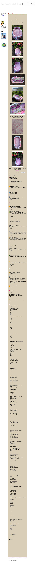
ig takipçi (11, 528)
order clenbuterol (12, 411)
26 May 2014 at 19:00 (17, 272)
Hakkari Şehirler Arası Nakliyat (14, 393)
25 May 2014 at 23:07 (15, 261)
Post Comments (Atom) (14, 560)
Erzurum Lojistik (12, 353)
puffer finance (12, 501)
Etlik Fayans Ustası (12, 421)
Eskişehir (11, 337)
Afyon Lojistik (12, 344)
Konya (11, 327)
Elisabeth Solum (12, 294)
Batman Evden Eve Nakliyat (13, 409)
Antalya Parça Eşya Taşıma (13, 398)
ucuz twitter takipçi (12, 533)
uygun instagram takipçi (13, 525)
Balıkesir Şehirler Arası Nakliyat (14, 380)
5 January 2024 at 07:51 (18, 452)
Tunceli (11, 336)
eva (10, 237)
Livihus (11, 276)
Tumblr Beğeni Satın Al (13, 482)
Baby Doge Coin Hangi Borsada (14, 467)
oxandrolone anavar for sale (13, 415)
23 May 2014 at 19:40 (15, 186)
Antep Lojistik (12, 351)
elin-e (11, 192)
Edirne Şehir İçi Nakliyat (13, 390)
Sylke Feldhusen (12, 272)
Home (18, 558)
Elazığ (11, 318)
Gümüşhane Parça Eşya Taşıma (14, 360)
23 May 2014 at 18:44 (14, 177)
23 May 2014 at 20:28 (16, 196)
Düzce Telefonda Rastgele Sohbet (14, 434)
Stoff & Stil (15, 22)
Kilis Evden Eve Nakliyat (13, 424)
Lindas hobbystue (12, 206)
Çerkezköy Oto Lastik (12, 399)
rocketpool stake (12, 499)
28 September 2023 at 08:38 (15, 308)
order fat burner (12, 412)
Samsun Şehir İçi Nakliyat (13, 379)
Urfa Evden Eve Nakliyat (13, 403)
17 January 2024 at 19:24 (18, 475)
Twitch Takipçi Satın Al (13, 469)
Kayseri (11, 319)
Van (10, 334)
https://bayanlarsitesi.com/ (13, 309)
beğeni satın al (12, 526)
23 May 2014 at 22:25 (16, 219)
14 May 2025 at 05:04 (16, 523)
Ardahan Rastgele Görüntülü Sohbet (14, 449)
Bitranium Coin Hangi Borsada (14, 422)
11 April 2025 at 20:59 (20, 519)
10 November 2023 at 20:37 (18, 385)
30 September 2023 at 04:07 (18, 316)
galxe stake (11, 500)
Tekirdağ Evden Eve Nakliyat (13, 414)
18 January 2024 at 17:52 (19, 486)
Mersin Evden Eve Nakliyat (13, 410)
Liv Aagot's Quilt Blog (11, 3)
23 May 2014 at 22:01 (16, 211)
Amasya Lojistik (12, 392)
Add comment (10, 539)
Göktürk (11, 310)
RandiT (11, 261)
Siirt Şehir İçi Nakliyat (12, 404)
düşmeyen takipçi (12, 536)
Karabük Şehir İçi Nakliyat (13, 378)
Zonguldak (11, 328)
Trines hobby (12, 225)
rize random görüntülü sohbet (13, 460)
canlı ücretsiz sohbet (12, 445)
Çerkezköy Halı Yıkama (13, 425)
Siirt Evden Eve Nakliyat (13, 391)
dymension (11, 503)
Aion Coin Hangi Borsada (13, 470)
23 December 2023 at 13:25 (18, 430)
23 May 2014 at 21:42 (17, 206)
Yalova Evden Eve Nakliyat (13, 381)
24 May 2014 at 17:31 (14, 248)
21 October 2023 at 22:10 (20, 341)
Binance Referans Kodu (13, 479)
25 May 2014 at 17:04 (16, 255)
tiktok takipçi (11, 535)
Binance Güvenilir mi (12, 368)
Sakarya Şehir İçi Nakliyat (13, 401)
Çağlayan (11, 312)
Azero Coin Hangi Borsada (13, 481)
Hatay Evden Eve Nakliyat (13, 362)
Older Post (25, 558)
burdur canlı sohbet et (13, 455)
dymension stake (12, 505)
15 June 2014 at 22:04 (17, 294)
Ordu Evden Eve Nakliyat (13, 400)
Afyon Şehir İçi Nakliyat (13, 389)
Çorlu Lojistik (11, 342)
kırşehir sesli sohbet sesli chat (14, 433)
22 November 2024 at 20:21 (22, 497)
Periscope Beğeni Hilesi (13, 493)
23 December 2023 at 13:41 (19, 441)
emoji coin (11, 502)
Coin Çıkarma (12, 478)
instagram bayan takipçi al (13, 510)
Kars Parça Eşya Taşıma (13, 388)
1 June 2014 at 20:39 (15, 285)
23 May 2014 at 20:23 (14, 192)
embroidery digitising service (14, 519)
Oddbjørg (11, 186)
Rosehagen (11, 211)
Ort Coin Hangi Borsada (13, 494)
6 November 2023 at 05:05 (19, 357)
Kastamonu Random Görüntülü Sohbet (15, 448)
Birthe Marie (11, 196)
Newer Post (10, 558)
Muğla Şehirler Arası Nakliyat (13, 377)
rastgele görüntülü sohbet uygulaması (14, 458)
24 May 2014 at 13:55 (14, 237)
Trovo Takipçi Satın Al (12, 466)
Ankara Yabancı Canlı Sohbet (13, 436)
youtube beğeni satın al (13, 534)
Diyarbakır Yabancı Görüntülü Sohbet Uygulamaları (16, 457)
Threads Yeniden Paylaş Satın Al (14, 488)
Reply (11, 194)
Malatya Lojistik (12, 350)
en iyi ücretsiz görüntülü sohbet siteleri (14, 454)
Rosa (11, 248)
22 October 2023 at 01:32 (19, 349)
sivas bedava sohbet (12, 443)
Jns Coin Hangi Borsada (13, 491)
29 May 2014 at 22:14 (15, 276)
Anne (11, 177)
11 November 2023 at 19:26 (19, 396)
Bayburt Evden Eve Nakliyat (13, 359)
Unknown (11, 285)
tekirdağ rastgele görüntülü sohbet (14, 437)
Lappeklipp (11, 255)
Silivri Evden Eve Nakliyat (13, 367)
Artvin (11, 335)
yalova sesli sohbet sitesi (13, 446)
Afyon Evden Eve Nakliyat (13, 369)
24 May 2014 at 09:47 (16, 225)
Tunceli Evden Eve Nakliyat (13, 413)
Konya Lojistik (12, 345)
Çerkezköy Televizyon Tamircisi (14, 376)
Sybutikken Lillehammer (18, 117)
